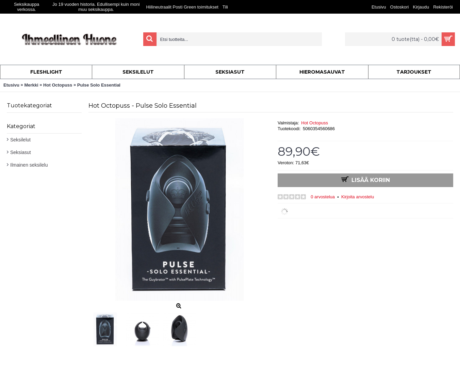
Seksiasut (20, 152)
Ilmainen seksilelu (29, 165)
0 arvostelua (323, 196)
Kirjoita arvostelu (357, 196)
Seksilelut (20, 139)
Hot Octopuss (314, 122)
